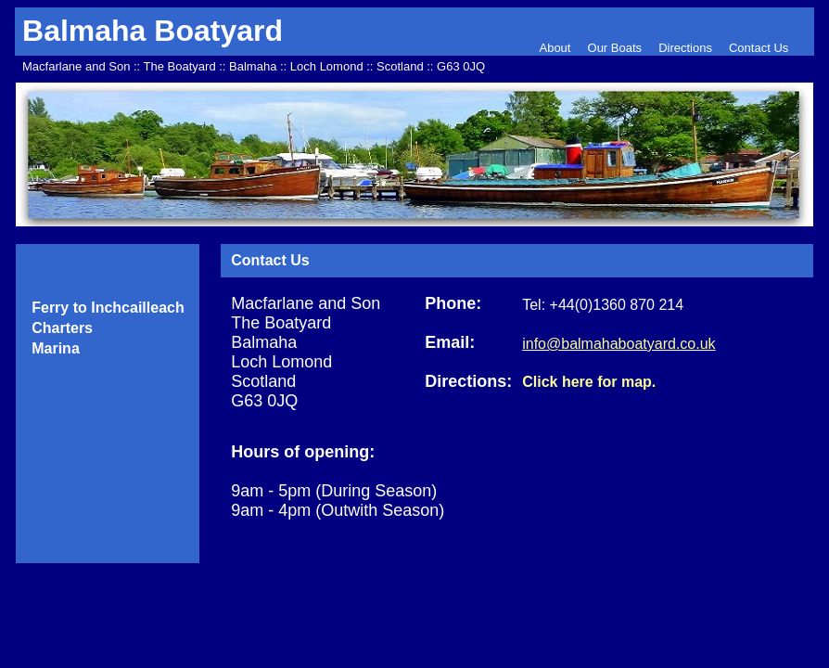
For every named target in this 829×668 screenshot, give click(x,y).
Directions (685, 48)
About (556, 48)
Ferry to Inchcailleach (108, 307)
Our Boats (615, 48)
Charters (62, 328)
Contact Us (758, 48)
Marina (56, 348)
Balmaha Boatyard (152, 30)
